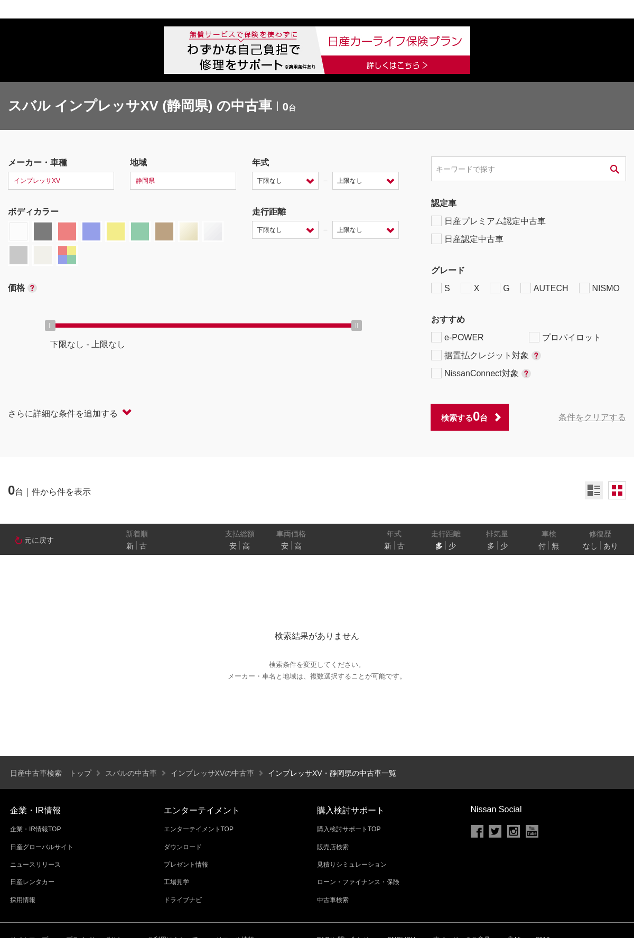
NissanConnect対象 (481, 373)
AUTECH (544, 288)
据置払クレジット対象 (486, 355)
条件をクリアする (592, 417)
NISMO (599, 288)
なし (590, 546)
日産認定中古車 (467, 239)
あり (610, 546)
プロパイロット (565, 337)
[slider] (50, 325)
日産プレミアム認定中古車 (488, 221)
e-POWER (457, 337)
